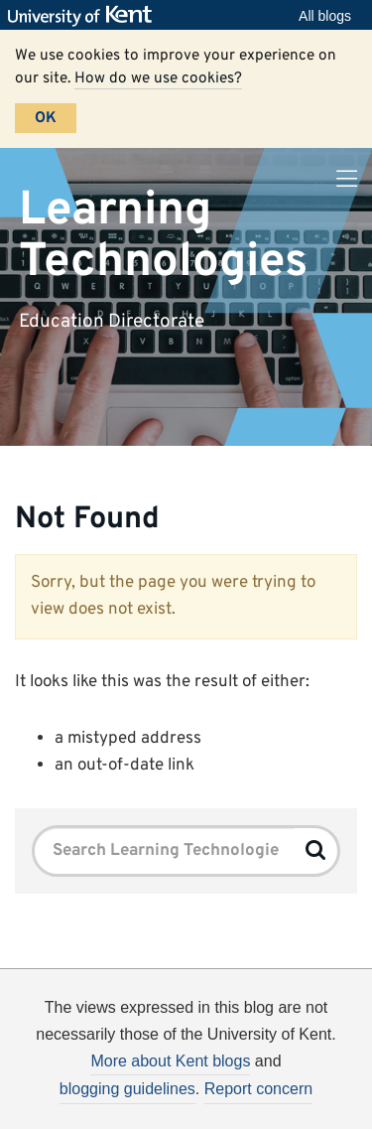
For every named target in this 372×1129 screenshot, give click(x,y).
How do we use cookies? (158, 78)
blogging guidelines (127, 1088)
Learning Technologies (163, 236)
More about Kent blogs (170, 1061)
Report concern (258, 1088)
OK (46, 118)
